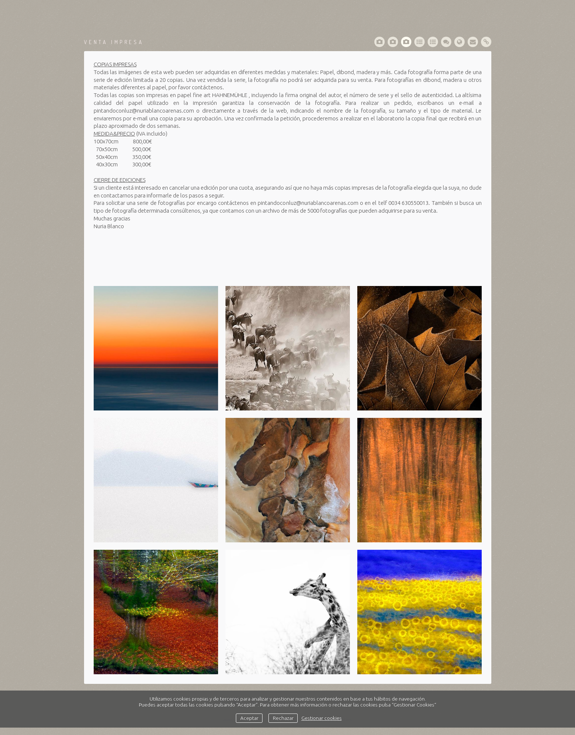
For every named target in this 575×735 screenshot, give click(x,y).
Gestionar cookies (321, 718)
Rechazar (283, 718)
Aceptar (249, 718)
